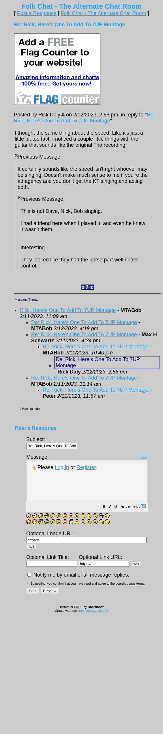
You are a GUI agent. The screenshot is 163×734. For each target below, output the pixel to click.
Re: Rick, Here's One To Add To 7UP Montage (84, 118)
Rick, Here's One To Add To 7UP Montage (68, 310)
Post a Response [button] (37, 13)
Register (85, 467)
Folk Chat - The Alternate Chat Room (103, 13)
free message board (93, 612)
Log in (62, 467)
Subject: (51, 442)
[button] (118, 515)
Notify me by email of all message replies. (78, 576)
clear (158, 457)
